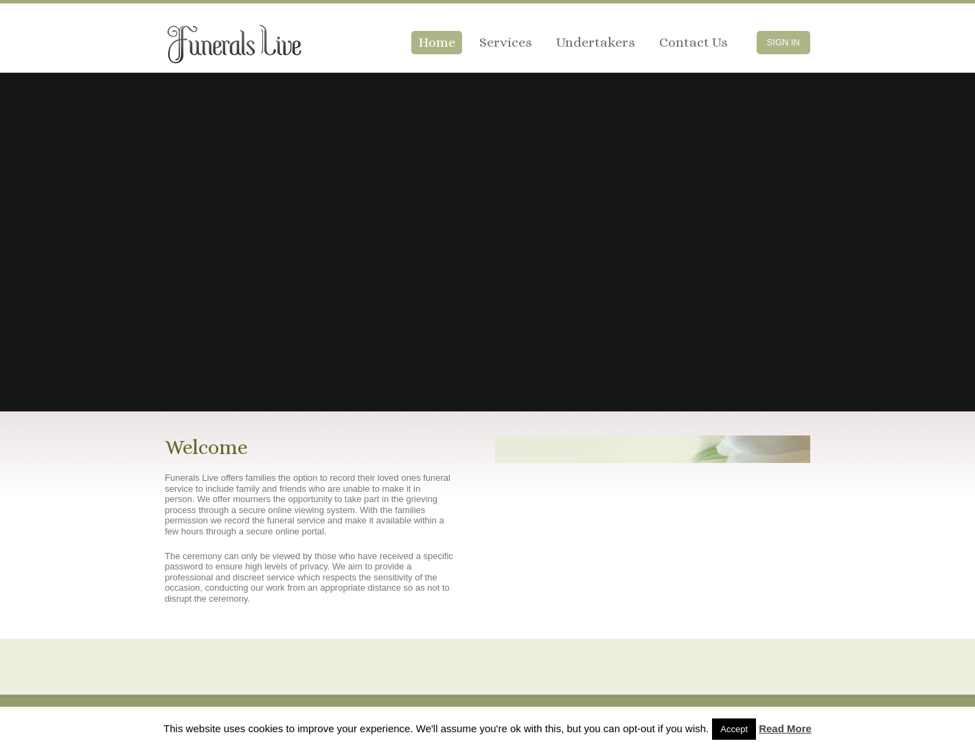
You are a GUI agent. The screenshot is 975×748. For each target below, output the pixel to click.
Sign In (783, 42)
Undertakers (595, 42)
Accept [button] (734, 729)
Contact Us (693, 42)
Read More (785, 728)
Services (505, 42)
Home (436, 42)
